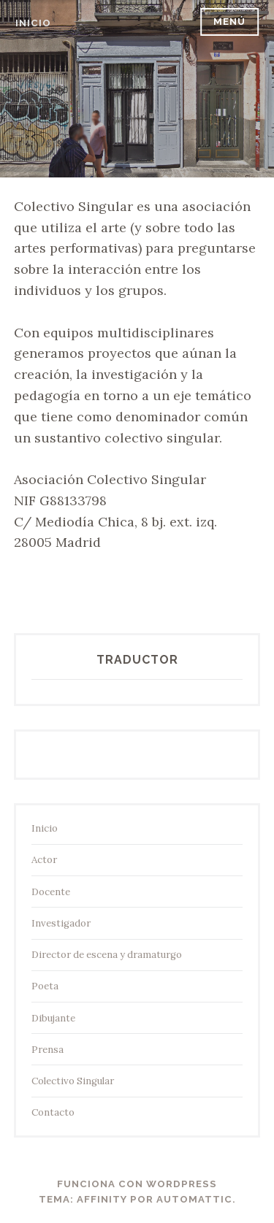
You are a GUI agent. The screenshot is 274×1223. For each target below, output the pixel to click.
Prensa (47, 1049)
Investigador (61, 923)
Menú (229, 21)
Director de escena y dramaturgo (106, 954)
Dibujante (53, 1018)
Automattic (194, 1199)
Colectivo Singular (72, 1081)
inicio (33, 23)
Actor (44, 860)
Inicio (44, 828)
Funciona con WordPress (137, 1183)
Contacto (53, 1112)
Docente (50, 892)
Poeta (44, 986)
